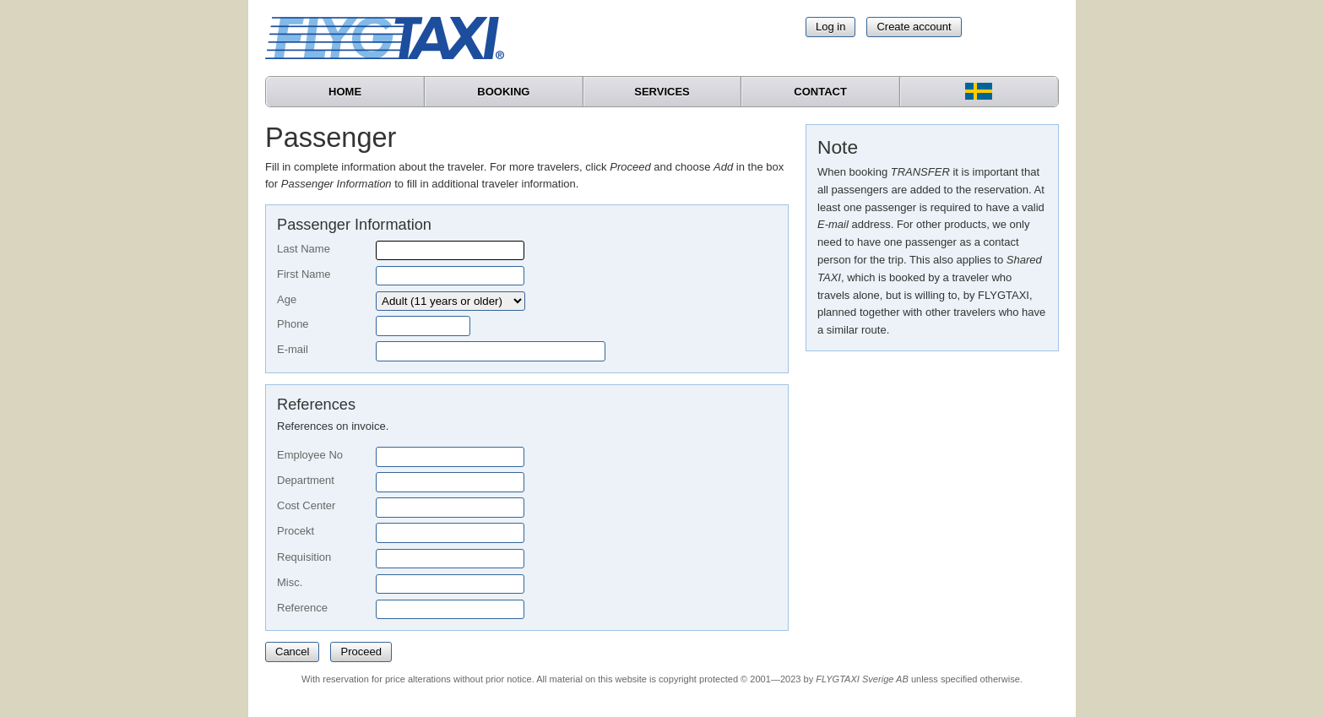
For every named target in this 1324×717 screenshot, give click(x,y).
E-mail (292, 349)
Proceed (360, 651)
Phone (293, 324)
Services (662, 91)
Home (344, 91)
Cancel (292, 651)
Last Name (303, 248)
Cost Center (306, 505)
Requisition (304, 557)
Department (305, 480)
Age (286, 299)
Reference (302, 607)
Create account (913, 26)
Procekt (295, 530)
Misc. (289, 582)
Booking (503, 91)
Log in (830, 26)
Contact (820, 91)
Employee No (310, 454)
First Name (304, 274)
